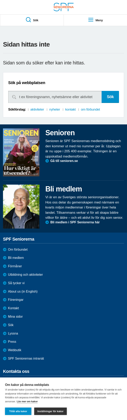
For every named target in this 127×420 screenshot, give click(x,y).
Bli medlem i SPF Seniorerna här (75, 222)
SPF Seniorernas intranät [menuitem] (26, 358)
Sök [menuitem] (31, 20)
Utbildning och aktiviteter (25, 274)
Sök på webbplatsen (26, 82)
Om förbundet (18, 249)
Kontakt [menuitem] (13, 308)
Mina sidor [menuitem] (15, 316)
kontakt (70, 109)
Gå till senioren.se (64, 161)
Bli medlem (16, 257)
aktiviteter (37, 109)
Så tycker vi (16, 283)
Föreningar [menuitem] (15, 299)
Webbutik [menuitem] (14, 350)
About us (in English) (23, 291)
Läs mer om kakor (27, 401)
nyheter (54, 109)
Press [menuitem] (12, 341)
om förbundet (90, 109)
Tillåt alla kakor (18, 411)
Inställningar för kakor (50, 411)
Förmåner (15, 266)
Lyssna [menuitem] (13, 333)
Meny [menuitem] (95, 20)
